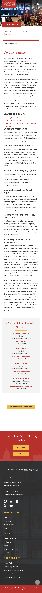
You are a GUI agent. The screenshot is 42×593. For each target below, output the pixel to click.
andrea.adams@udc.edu (21, 356)
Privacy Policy (8, 563)
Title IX (6, 553)
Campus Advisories (10, 538)
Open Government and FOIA (13, 570)
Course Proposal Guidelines (21, 407)
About (14, 31)
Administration (25, 31)
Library (6, 546)
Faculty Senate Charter (14, 118)
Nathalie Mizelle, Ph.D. (21, 378)
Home (6, 31)
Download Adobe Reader (12, 577)
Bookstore (7, 542)
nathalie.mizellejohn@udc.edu (21, 386)
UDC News (7, 521)
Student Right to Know (12, 549)
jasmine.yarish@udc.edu (21, 371)
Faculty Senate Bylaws (14, 120)
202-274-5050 (18, 494)
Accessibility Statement (12, 567)
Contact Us (7, 528)
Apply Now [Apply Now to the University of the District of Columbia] (21, 447)
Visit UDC (21, 454)
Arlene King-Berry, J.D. (21, 333)
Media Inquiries (9, 525)
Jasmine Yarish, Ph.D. (21, 363)
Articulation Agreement (12, 574)
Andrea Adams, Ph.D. (21, 348)
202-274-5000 (13, 491)
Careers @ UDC (9, 517)
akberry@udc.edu (21, 341)
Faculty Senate (11, 43)
